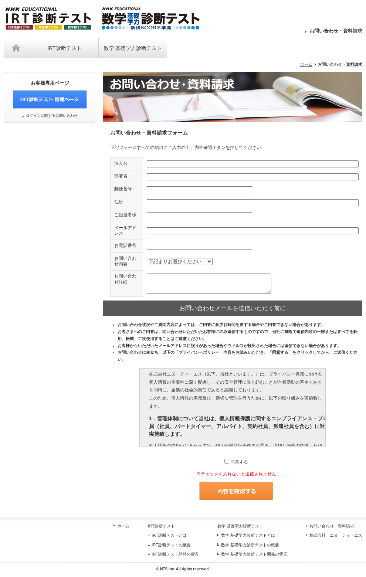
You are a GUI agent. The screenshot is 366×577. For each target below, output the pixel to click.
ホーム (17, 48)
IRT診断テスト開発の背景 (175, 554)
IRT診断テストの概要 (171, 545)
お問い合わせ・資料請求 (335, 31)
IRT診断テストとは (169, 535)
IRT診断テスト (64, 48)
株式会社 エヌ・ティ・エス (335, 535)
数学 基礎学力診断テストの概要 (250, 545)
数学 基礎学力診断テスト (133, 48)
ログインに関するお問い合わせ (52, 115)
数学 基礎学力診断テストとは (248, 535)
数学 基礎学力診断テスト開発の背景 (254, 554)
